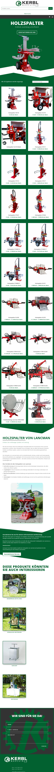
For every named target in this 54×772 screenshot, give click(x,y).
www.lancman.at (6, 545)
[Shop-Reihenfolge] (40, 82)
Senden (43, 746)
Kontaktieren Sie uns (27, 32)
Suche (50, 8)
